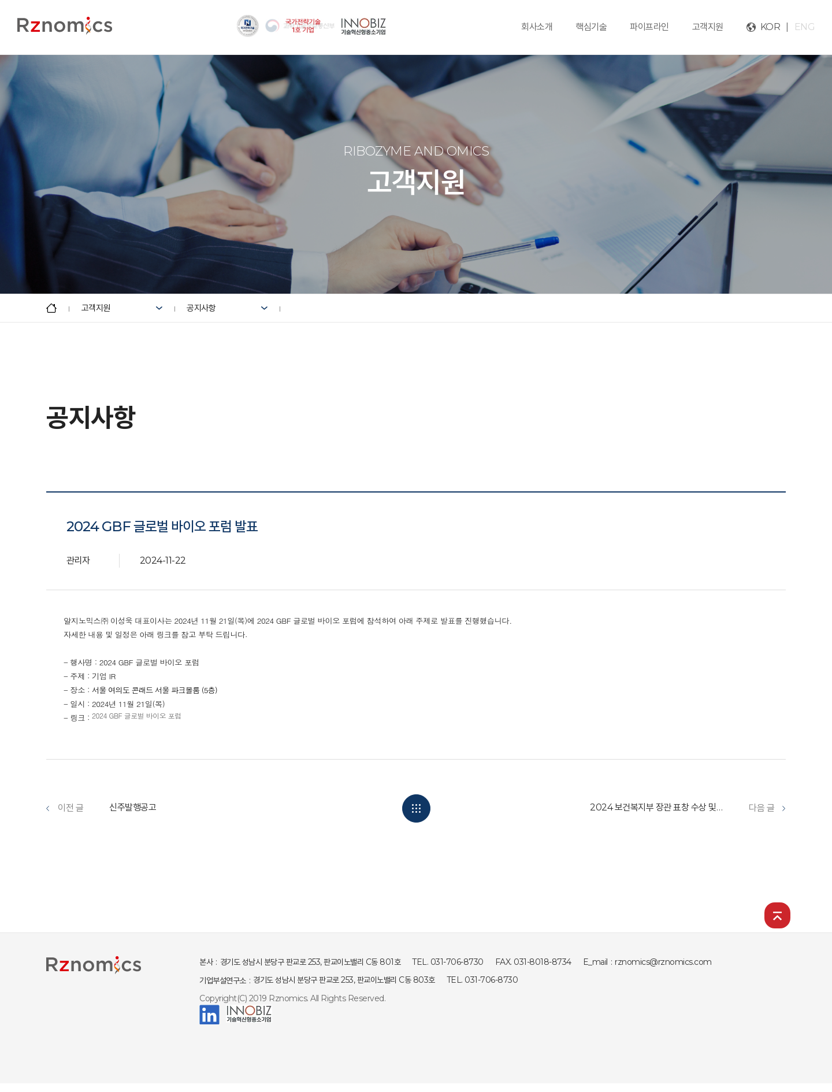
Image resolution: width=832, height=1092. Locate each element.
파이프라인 (649, 26)
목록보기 (416, 808)
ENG (804, 26)
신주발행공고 (132, 807)
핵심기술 (591, 26)
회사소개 (536, 26)
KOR (770, 26)
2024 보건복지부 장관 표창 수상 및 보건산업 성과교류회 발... (656, 807)
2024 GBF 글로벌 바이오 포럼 (136, 715)
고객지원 (707, 26)
